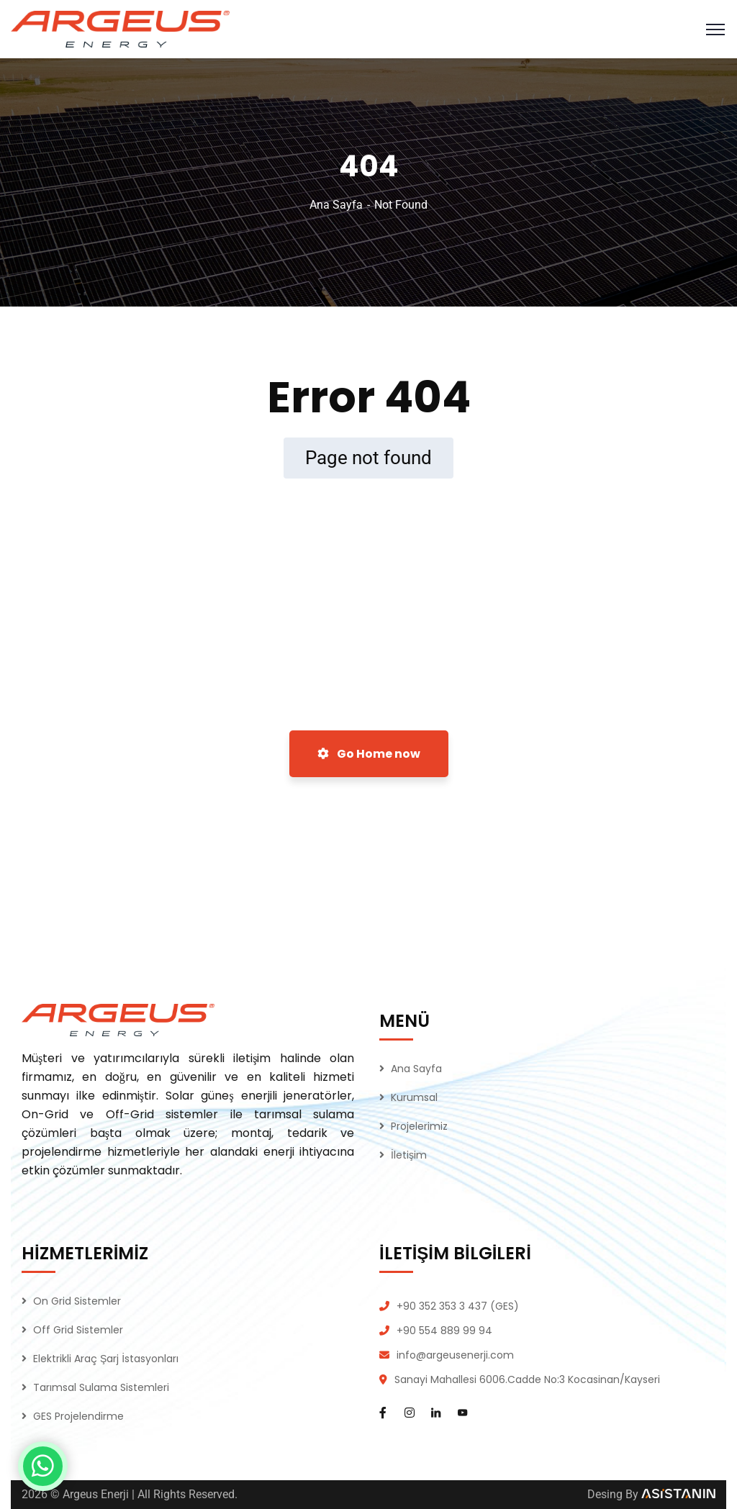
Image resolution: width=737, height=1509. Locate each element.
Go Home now (368, 754)
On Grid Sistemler (77, 1301)
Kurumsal (414, 1097)
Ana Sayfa (336, 205)
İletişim (409, 1155)
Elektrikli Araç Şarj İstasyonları (105, 1358)
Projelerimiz (419, 1126)
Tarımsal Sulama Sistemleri (101, 1387)
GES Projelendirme (78, 1416)
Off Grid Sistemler (78, 1330)
